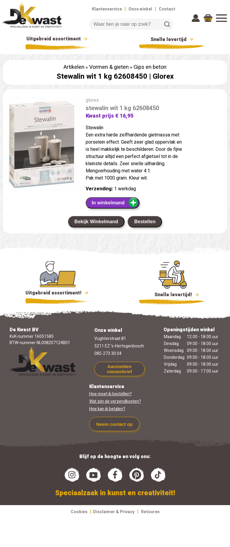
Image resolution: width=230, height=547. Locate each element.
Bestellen (144, 221)
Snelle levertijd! (172, 294)
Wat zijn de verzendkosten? (115, 401)
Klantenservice (107, 9)
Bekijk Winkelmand (96, 221)
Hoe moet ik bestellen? (110, 394)
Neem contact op (114, 424)
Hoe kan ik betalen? (107, 409)
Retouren (150, 512)
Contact (167, 9)
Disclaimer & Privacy (113, 512)
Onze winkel (140, 9)
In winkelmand (115, 202)
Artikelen (73, 67)
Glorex (163, 76)
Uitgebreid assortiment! (57, 293)
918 (207, 19)
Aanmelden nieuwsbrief (119, 369)
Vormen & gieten (109, 67)
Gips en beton (150, 67)
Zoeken (167, 24)
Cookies (79, 512)
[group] (41, 146)
